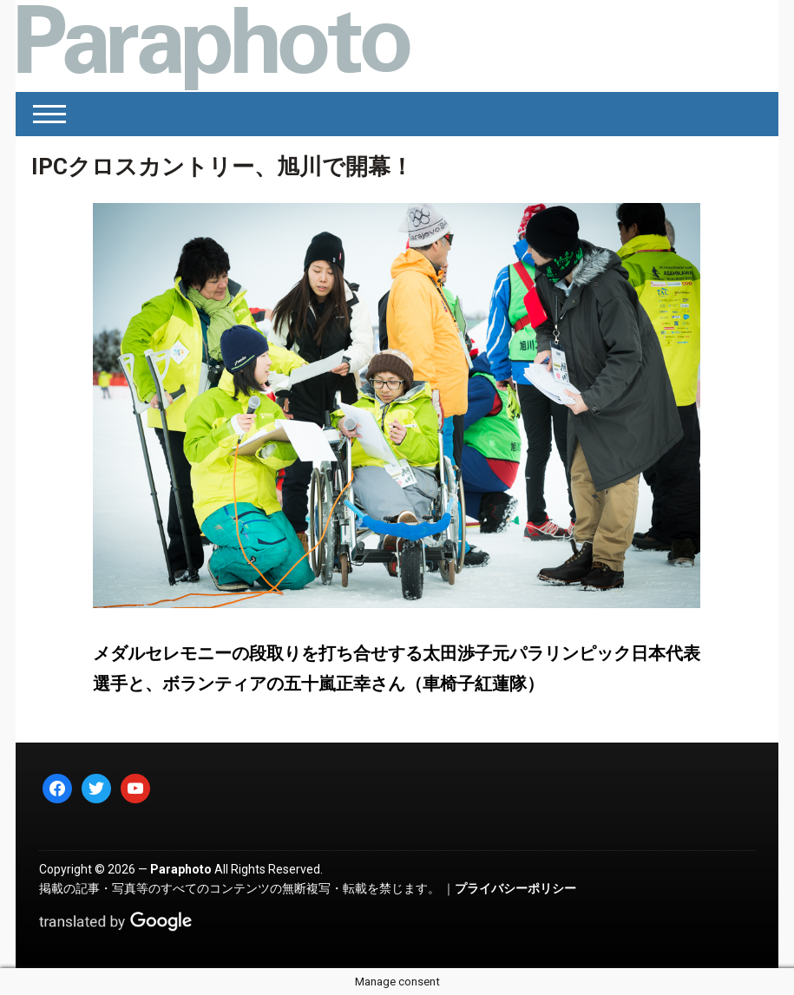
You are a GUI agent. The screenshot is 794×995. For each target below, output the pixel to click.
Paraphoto (181, 869)
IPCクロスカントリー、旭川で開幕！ (222, 167)
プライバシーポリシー (515, 888)
